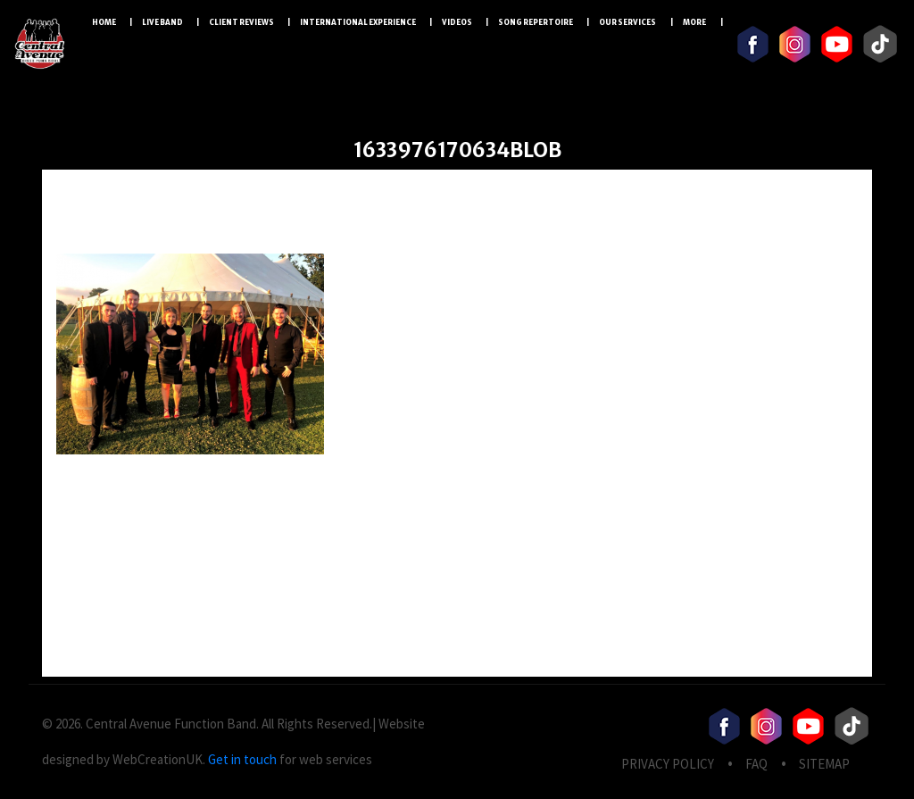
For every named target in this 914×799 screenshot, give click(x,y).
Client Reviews (241, 22)
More (695, 22)
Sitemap (824, 763)
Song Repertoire (535, 22)
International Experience (358, 22)
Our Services (628, 22)
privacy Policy (667, 763)
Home (104, 22)
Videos (457, 22)
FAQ (756, 763)
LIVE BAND (162, 22)
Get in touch (242, 759)
